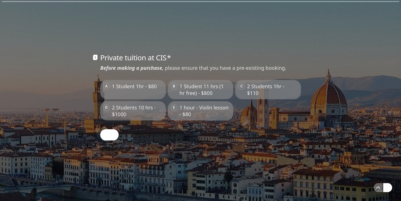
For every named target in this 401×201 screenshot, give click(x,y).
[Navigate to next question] (387, 187)
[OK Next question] (109, 134)
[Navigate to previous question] (378, 187)
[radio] (133, 89)
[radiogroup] (200, 100)
